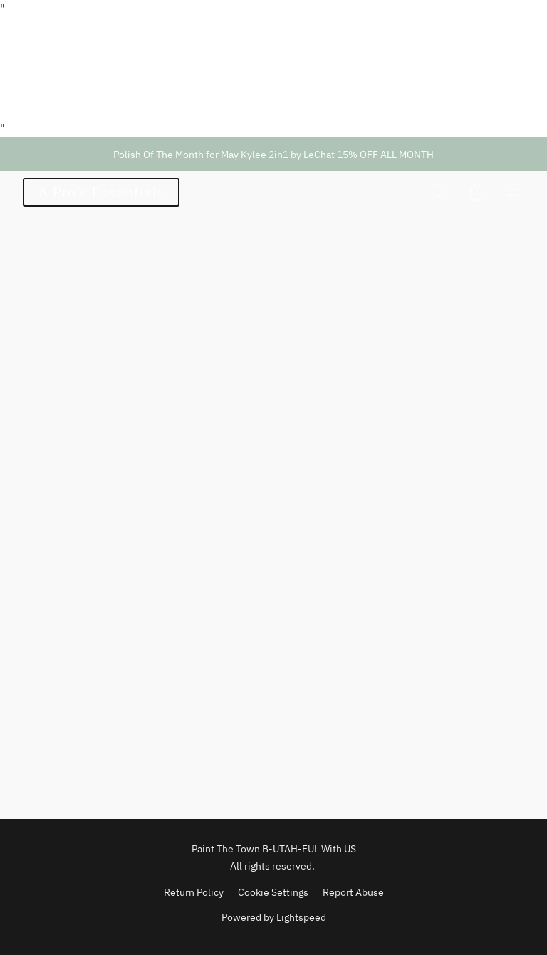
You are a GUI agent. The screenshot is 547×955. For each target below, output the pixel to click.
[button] (101, 192)
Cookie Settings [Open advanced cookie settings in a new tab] (273, 892)
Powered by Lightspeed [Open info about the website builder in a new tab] (274, 917)
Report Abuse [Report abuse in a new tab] (353, 892)
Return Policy (194, 892)
